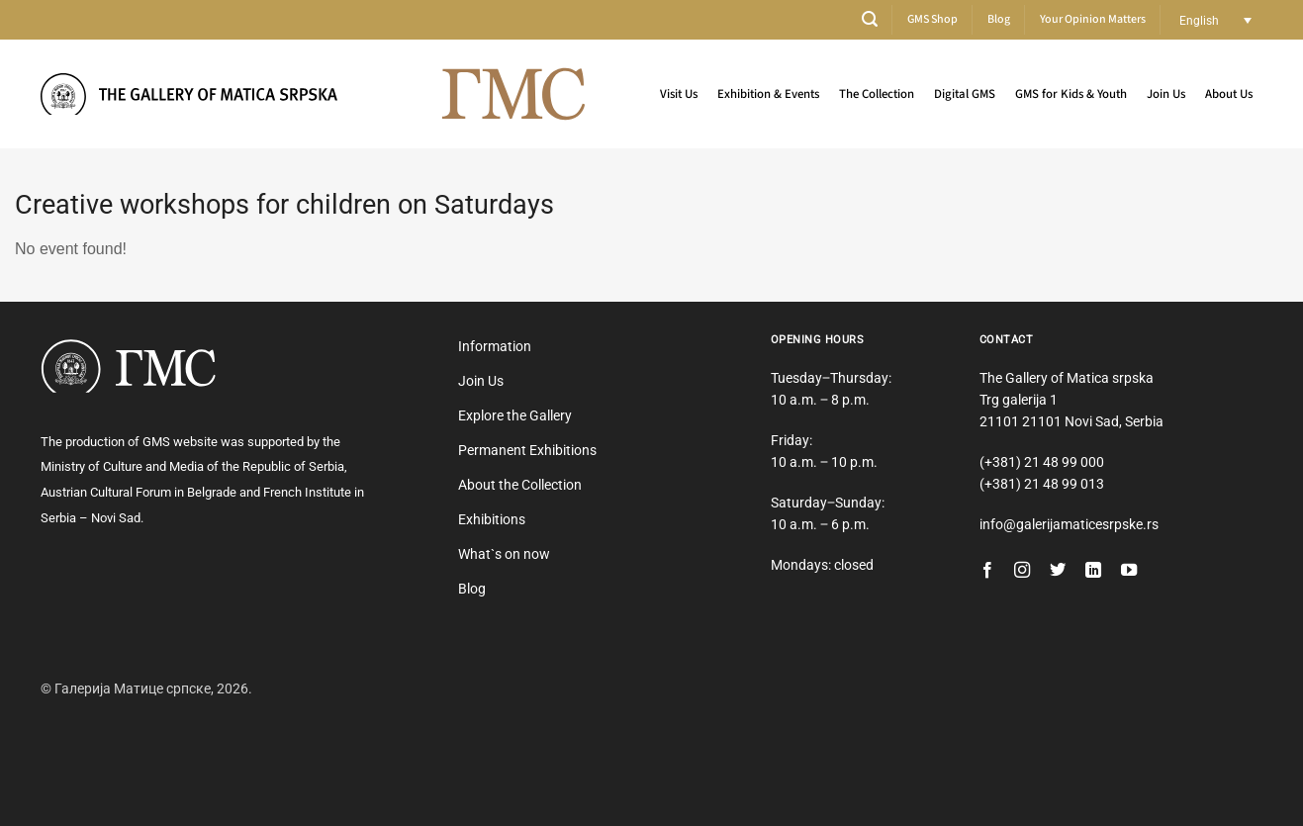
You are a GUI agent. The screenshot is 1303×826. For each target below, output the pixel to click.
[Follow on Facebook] (987, 571)
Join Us (1166, 94)
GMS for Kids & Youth (1071, 94)
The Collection (876, 94)
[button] (870, 19)
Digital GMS (964, 94)
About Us (1229, 94)
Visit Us (679, 94)
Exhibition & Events (768, 94)
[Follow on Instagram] (1022, 571)
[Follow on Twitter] (1058, 571)
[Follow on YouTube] (1129, 571)
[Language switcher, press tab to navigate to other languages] (1215, 20)
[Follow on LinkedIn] (1093, 571)
